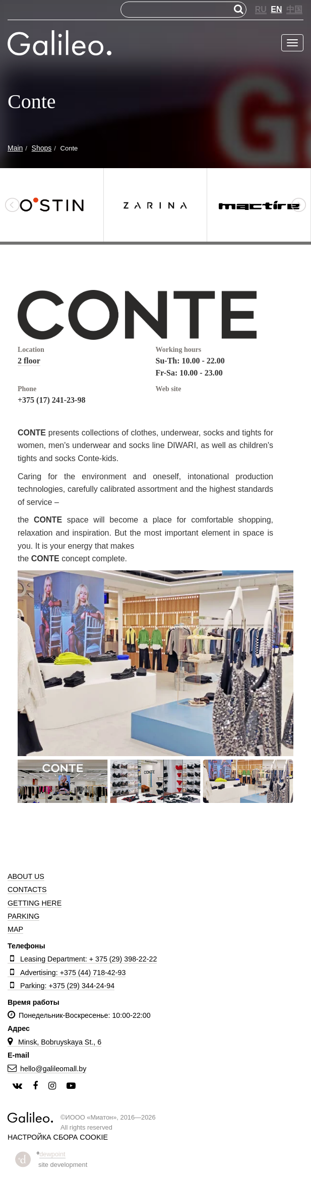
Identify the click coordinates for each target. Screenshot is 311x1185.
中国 (294, 9)
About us (26, 876)
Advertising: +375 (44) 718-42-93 (67, 973)
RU (261, 9)
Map (15, 929)
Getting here (34, 903)
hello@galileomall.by (47, 1069)
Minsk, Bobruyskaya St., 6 (54, 1042)
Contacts (27, 889)
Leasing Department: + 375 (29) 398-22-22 (82, 959)
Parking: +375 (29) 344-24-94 (61, 986)
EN (276, 9)
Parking (23, 916)
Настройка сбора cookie (58, 1137)
